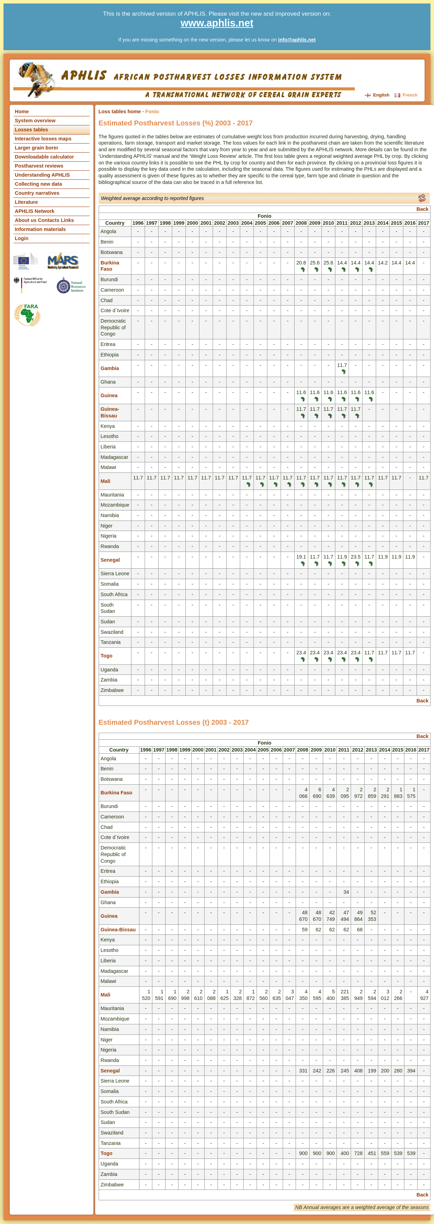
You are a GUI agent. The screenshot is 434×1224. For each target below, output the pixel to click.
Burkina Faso (116, 792)
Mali (106, 481)
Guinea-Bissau (118, 929)
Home (22, 111)
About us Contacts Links (44, 220)
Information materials (40, 229)
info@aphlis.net (297, 40)
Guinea (109, 395)
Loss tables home (120, 111)
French (406, 95)
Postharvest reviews (39, 166)
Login (22, 238)
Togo (107, 656)
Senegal (110, 560)
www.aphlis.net (217, 23)
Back (422, 209)
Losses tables (31, 129)
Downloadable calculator (44, 157)
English (378, 95)
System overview (35, 120)
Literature (26, 202)
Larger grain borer (37, 148)
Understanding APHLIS (42, 175)
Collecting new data (38, 184)
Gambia (110, 368)
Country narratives (37, 193)
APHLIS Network (35, 211)
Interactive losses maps (43, 138)
